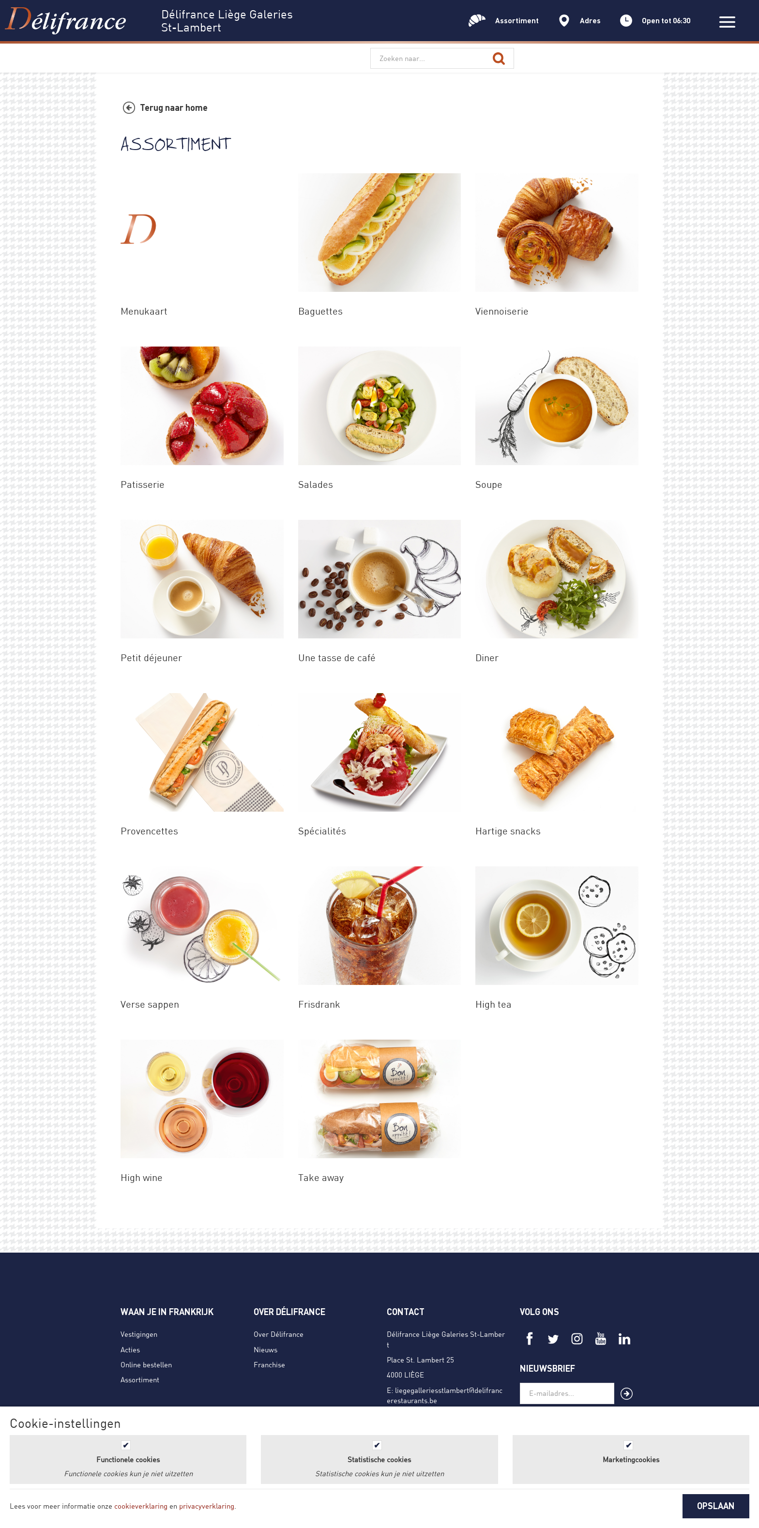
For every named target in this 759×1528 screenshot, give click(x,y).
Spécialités (322, 830)
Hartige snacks (508, 830)
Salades (315, 484)
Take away (321, 1177)
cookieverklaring (140, 1505)
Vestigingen (139, 1334)
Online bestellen (146, 1364)
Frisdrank (319, 1004)
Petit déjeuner (151, 657)
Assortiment (140, 1379)
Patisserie (143, 484)
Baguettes (320, 311)
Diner (487, 657)
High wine (142, 1177)
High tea (493, 1004)
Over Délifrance (279, 1334)
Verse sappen (150, 1004)
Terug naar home (174, 107)
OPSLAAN (716, 1505)
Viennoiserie (502, 311)
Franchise (269, 1364)
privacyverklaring (206, 1505)
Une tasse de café (337, 657)
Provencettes (149, 830)
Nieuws (265, 1349)
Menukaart (144, 311)
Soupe (488, 484)
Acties (130, 1349)
